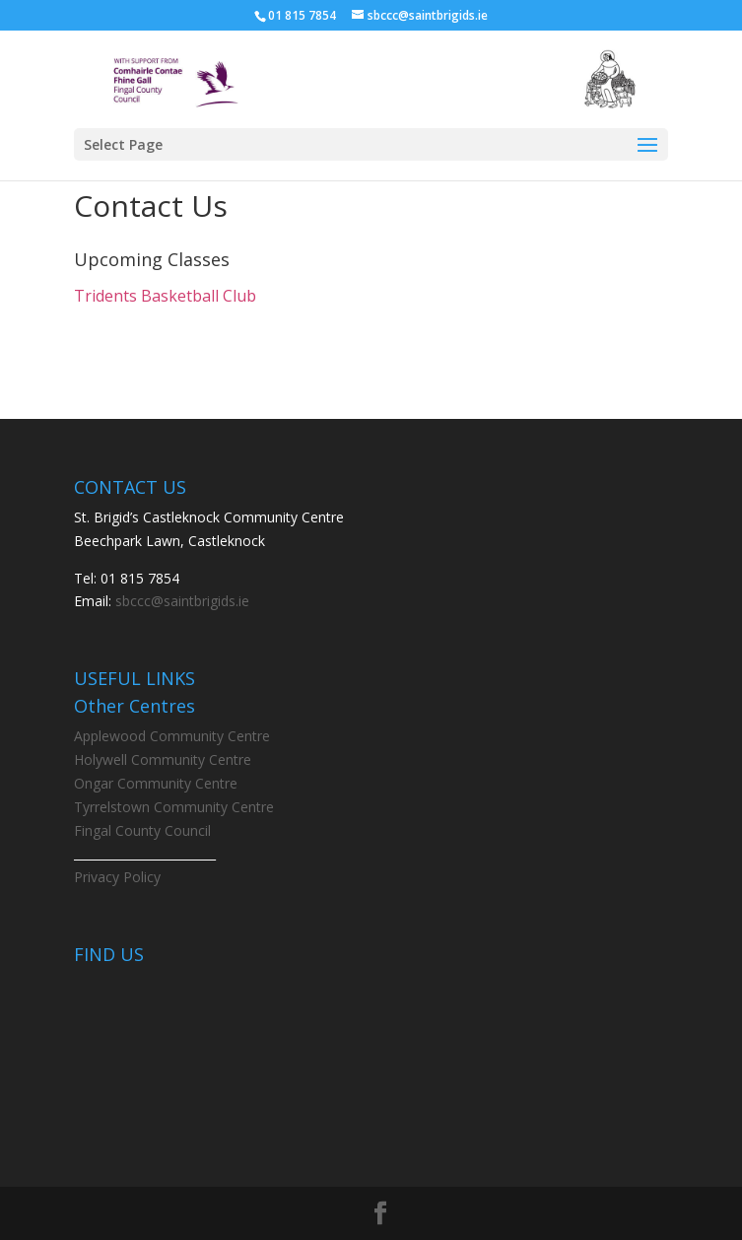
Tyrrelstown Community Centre (174, 806)
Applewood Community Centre (172, 735)
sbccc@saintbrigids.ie (182, 600)
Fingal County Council (142, 830)
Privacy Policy (117, 876)
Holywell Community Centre (162, 759)
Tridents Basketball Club (165, 296)
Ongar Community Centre (155, 783)
